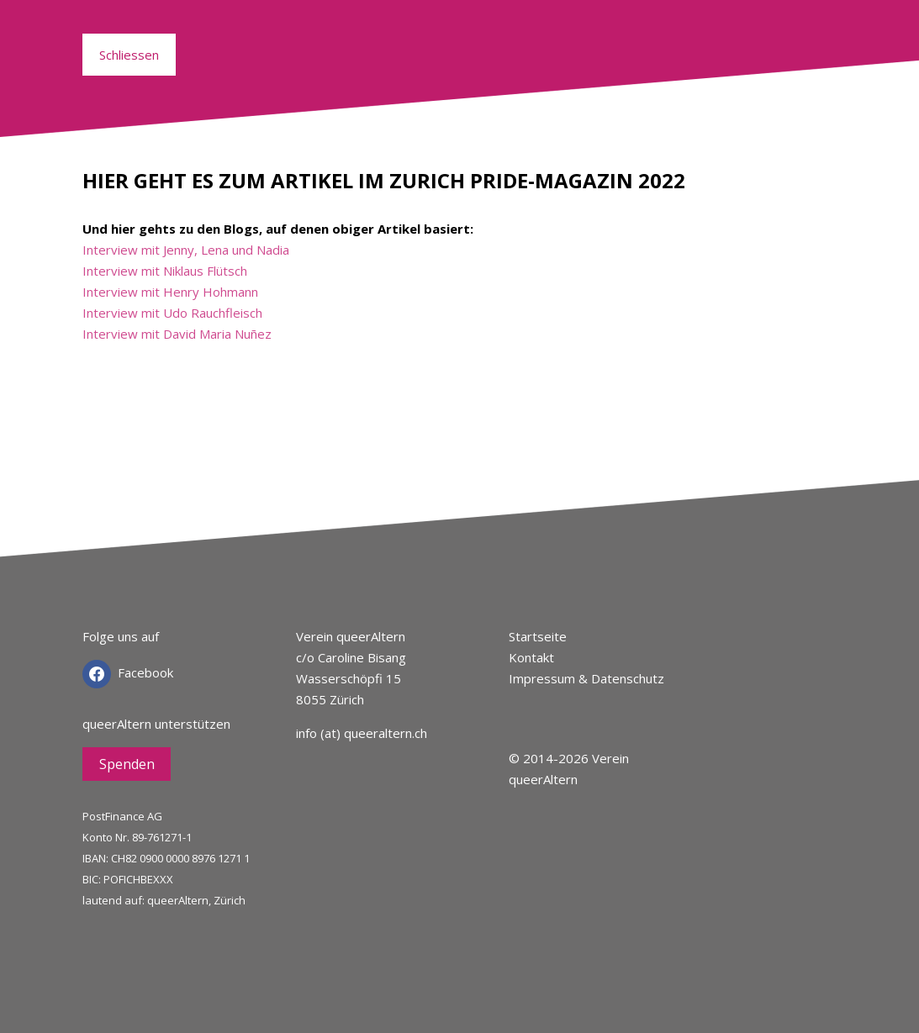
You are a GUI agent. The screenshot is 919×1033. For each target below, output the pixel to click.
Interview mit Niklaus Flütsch (164, 270)
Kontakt (531, 657)
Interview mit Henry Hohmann (170, 291)
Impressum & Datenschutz (586, 678)
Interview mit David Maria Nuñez (177, 333)
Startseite (538, 636)
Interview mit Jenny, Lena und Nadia (185, 249)
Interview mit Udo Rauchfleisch (172, 312)
